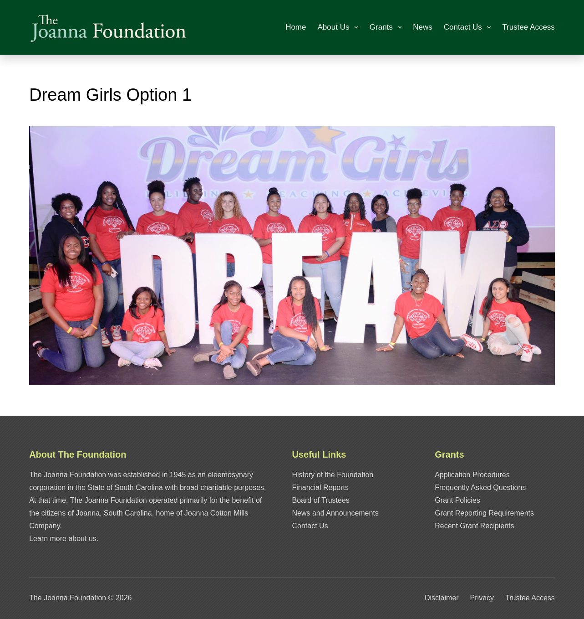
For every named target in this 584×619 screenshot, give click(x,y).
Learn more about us (62, 538)
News (422, 27)
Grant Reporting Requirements (484, 513)
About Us (340, 27)
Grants (387, 27)
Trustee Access (528, 27)
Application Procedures (472, 475)
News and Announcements (335, 513)
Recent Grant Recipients (474, 526)
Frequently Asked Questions (480, 487)
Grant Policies (457, 500)
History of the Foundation (333, 475)
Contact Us (469, 27)
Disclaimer (442, 598)
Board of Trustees (321, 500)
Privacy (482, 598)
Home (295, 27)
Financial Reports (320, 487)
